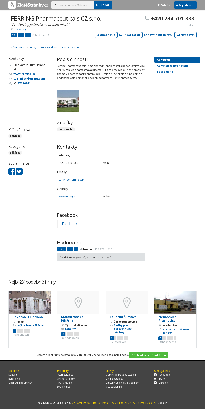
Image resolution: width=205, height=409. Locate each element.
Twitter (160, 378)
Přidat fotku (129, 35)
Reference (14, 378)
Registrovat (185, 5)
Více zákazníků (114, 386)
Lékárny (20, 29)
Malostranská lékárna (72, 319)
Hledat (102, 5)
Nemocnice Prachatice (167, 319)
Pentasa (15, 136)
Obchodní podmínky (20, 382)
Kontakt (12, 374)
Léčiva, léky (24, 325)
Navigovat (186, 35)
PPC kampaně (65, 382)
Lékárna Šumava (123, 317)
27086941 (24, 83)
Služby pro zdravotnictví (123, 327)
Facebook (69, 223)
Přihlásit (165, 5)
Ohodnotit (106, 35)
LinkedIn (161, 382)
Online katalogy (66, 378)
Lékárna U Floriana (28, 317)
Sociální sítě (63, 386)
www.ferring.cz (68, 196)
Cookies (162, 403)
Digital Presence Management (122, 382)
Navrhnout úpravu (158, 35)
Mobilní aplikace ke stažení (121, 374)
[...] (76, 5)
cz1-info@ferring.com (71, 179)
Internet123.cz (65, 374)
